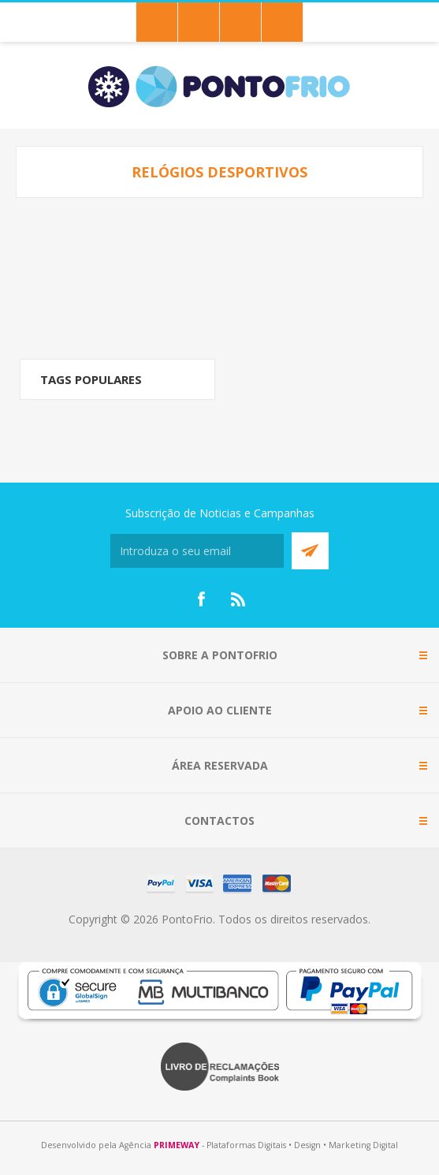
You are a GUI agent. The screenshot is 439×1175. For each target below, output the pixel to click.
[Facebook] (201, 599)
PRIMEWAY (176, 1145)
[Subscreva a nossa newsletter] (197, 551)
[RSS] (238, 599)
